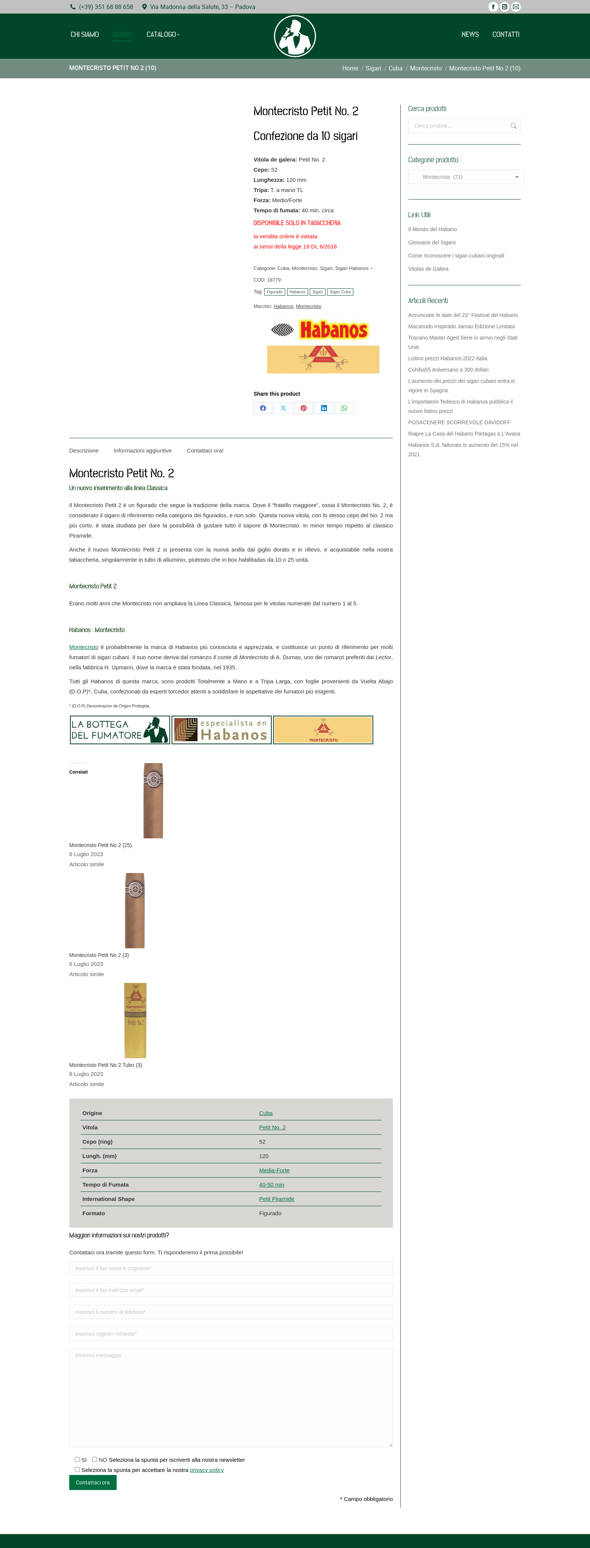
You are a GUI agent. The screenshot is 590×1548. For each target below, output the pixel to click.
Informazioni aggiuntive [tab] (143, 450)
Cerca (513, 126)
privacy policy (207, 1470)
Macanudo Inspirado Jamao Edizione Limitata (461, 326)
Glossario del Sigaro (432, 242)
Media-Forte (274, 1170)
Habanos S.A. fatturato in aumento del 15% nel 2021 (463, 449)
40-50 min (271, 1184)
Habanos (298, 292)
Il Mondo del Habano (432, 229)
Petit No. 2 (272, 1127)
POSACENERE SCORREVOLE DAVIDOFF (459, 422)
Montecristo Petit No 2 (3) (99, 955)
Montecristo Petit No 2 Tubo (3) (105, 1065)
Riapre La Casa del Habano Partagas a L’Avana (464, 434)
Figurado (275, 292)
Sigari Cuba (340, 292)
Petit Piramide (276, 1199)
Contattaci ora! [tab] (205, 450)
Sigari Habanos (352, 268)
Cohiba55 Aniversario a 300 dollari (448, 370)
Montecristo (304, 268)
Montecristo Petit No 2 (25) (100, 845)
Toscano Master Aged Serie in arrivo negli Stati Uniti (462, 342)
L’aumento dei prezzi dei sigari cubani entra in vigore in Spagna (461, 385)
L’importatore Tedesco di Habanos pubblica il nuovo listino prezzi (460, 406)
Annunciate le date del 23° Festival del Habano (463, 315)
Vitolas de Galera (428, 269)
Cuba (283, 268)
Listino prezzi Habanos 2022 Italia (447, 358)
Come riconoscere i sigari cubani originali (456, 256)
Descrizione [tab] (84, 450)
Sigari (326, 268)
